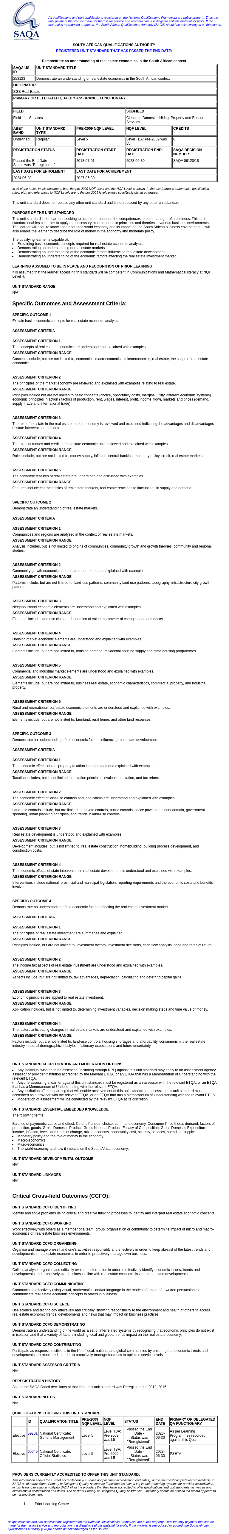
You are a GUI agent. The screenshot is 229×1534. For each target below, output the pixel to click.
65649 (33, 1451)
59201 (33, 1433)
